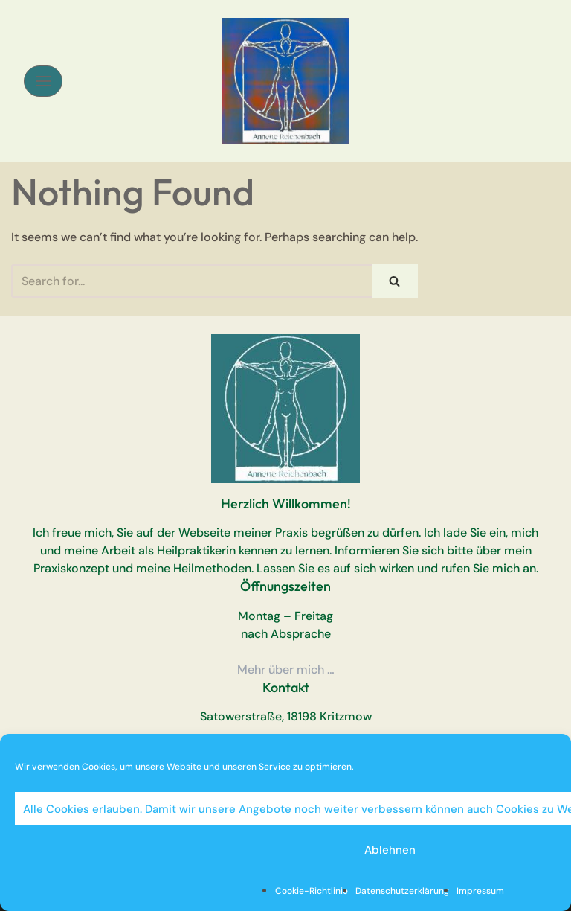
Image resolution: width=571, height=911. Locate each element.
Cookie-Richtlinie (311, 891)
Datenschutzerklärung (402, 891)
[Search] (191, 281)
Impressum (480, 891)
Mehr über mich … (286, 669)
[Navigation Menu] (43, 81)
